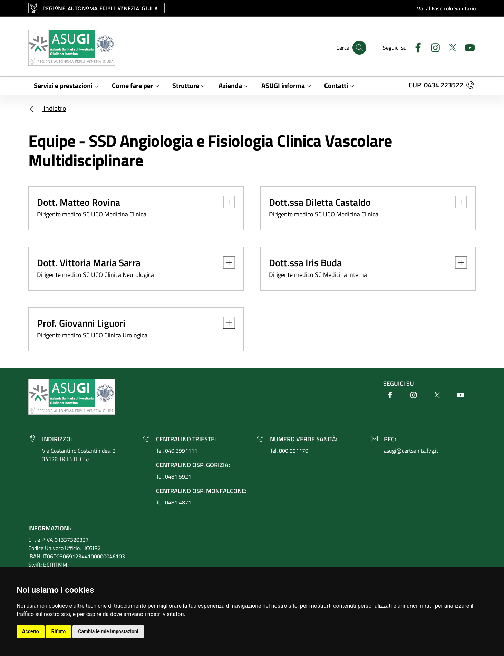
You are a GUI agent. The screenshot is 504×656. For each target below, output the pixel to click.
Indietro (47, 108)
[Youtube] (467, 46)
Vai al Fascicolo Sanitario (446, 8)
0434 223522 (443, 84)
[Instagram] (432, 46)
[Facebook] (415, 46)
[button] (225, 202)
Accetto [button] (30, 631)
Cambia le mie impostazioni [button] (108, 631)
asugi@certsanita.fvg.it (411, 450)
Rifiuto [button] (58, 631)
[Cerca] (359, 48)
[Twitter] (449, 46)
